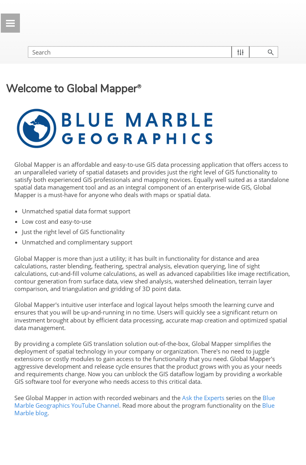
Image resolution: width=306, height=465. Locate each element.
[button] (240, 52)
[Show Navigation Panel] (10, 23)
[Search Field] (153, 52)
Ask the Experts (203, 398)
